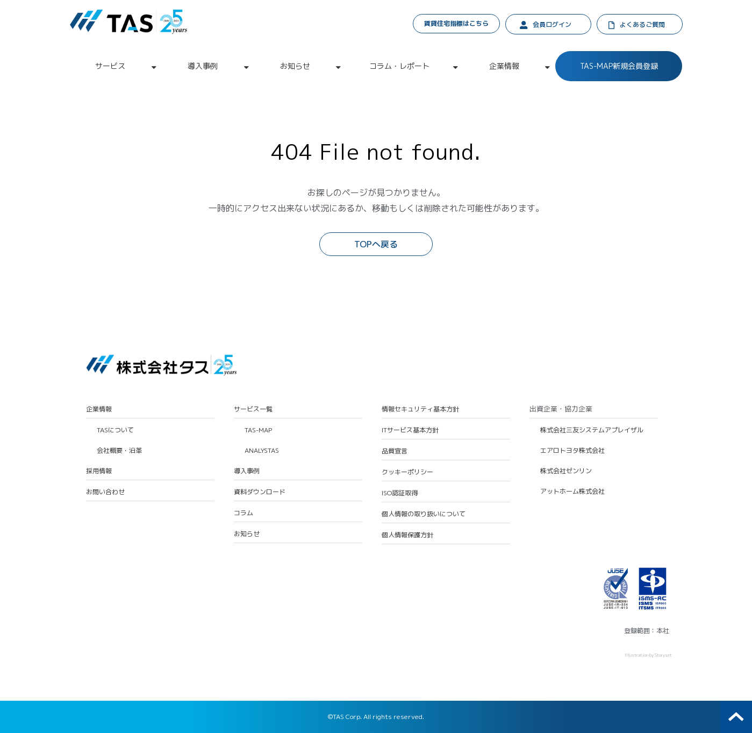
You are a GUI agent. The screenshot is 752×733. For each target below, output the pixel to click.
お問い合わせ (105, 492)
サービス (110, 66)
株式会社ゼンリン (566, 471)
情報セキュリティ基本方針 (420, 409)
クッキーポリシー (407, 472)
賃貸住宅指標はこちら (456, 23)
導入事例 (203, 66)
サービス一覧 (253, 409)
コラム (243, 513)
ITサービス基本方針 (410, 430)
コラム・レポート (399, 66)
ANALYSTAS (262, 450)
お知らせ (295, 66)
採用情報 (99, 471)
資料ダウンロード (259, 492)
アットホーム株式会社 (572, 491)
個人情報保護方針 (407, 535)
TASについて (115, 430)
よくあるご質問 (642, 24)
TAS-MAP (258, 430)
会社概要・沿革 (119, 450)
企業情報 (504, 66)
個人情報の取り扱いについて (423, 514)
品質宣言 (394, 451)
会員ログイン (552, 24)
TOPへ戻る (376, 244)
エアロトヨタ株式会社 (572, 450)
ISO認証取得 (400, 493)
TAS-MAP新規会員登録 (619, 66)
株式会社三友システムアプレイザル (591, 430)
